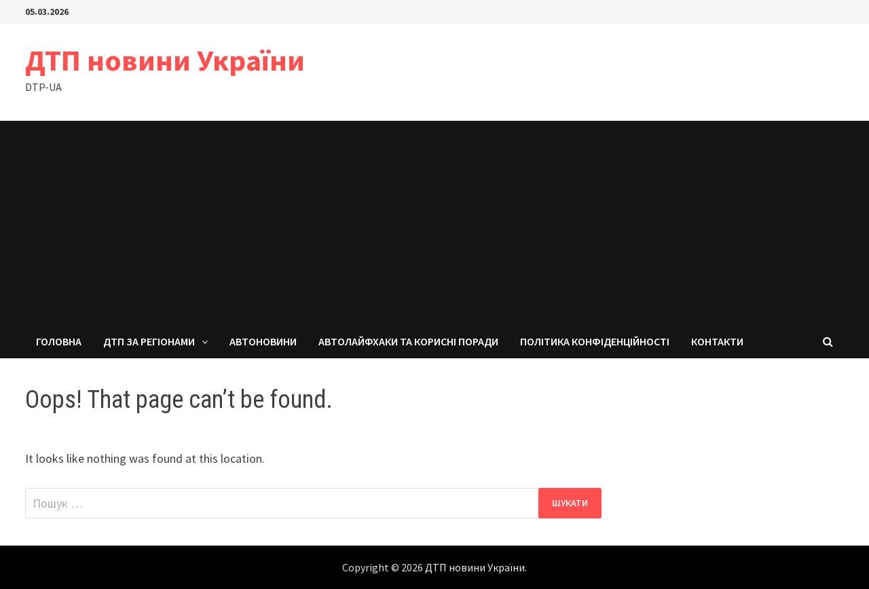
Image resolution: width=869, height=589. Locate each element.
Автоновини (263, 341)
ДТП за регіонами (149, 341)
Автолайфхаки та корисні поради (408, 341)
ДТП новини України (165, 60)
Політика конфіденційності (594, 341)
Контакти (717, 341)
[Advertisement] (434, 223)
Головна (58, 341)
